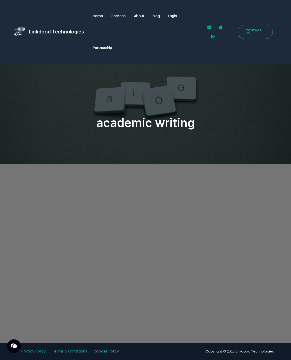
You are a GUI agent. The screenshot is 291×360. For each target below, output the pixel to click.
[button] (254, 32)
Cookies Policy (106, 351)
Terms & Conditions (69, 351)
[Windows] (206, 29)
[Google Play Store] (209, 35)
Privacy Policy (33, 351)
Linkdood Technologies (56, 32)
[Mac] (217, 29)
